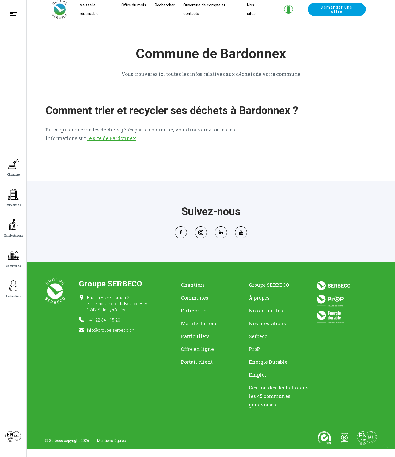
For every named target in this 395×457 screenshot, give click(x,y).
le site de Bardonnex (111, 146)
